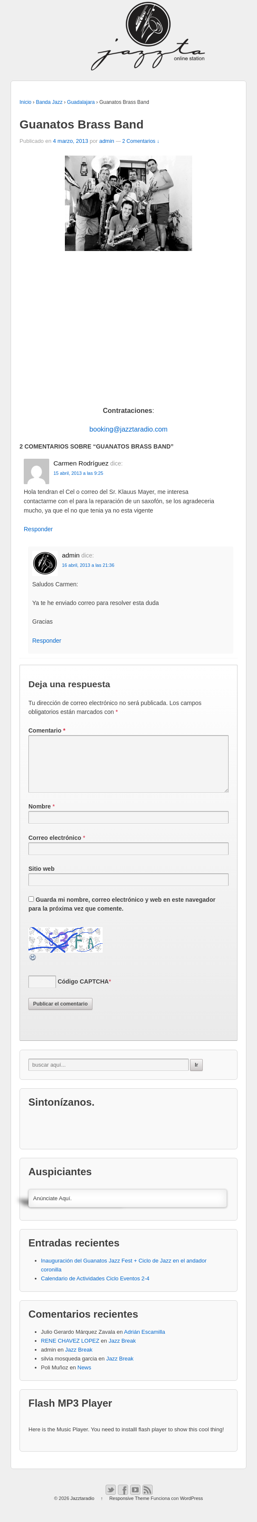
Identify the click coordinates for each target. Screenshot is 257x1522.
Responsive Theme (129, 1508)
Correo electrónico (54, 848)
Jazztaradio (82, 1508)
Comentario (46, 730)
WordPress (191, 1508)
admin (106, 141)
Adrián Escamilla (144, 1342)
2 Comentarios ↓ (140, 141)
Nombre (39, 816)
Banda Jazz (49, 102)
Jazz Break (122, 1351)
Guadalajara (81, 102)
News (85, 1377)
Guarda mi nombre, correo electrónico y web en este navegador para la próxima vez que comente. (121, 914)
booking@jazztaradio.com (128, 429)
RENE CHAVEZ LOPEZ (70, 1351)
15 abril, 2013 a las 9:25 (78, 473)
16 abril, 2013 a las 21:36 (88, 565)
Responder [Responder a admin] (46, 640)
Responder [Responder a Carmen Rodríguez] (38, 529)
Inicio (25, 102)
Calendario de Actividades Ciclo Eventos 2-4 (95, 1288)
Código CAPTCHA (83, 991)
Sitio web (41, 878)
